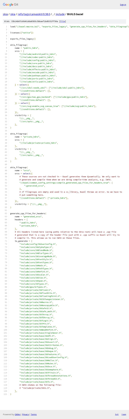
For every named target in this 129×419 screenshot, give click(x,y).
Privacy (25, 414)
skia (5, 14)
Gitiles (17, 414)
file (62, 21)
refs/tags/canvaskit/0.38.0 (34, 14)
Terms (34, 414)
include (60, 14)
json (123, 414)
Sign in (123, 4)
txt (117, 414)
